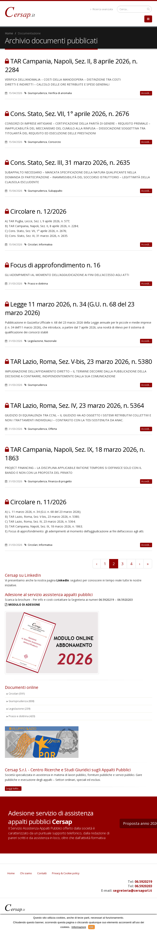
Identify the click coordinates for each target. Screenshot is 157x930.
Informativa (45, 244)
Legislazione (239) (19, 708)
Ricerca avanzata (101, 9)
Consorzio (54, 142)
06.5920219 (106, 600)
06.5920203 (125, 600)
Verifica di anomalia (60, 93)
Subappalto (55, 191)
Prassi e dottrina (38, 283)
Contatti (42, 873)
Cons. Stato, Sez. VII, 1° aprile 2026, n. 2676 (69, 113)
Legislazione (35, 341)
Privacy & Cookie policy (65, 873)
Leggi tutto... (13, 788)
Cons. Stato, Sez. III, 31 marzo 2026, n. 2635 (70, 162)
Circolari (33, 244)
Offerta (52, 429)
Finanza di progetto (60, 481)
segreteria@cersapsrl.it (132, 890)
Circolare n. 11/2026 (38, 502)
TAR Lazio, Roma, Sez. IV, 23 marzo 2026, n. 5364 (77, 405)
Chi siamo (26, 873)
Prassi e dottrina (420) (22, 716)
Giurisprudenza (37, 93)
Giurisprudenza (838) (21, 701)
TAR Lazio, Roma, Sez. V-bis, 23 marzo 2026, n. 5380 (81, 361)
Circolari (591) (17, 693)
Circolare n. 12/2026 (38, 211)
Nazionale (50, 341)
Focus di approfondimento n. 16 (55, 265)
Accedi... (146, 93)
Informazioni (79, 927)
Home (9, 33)
